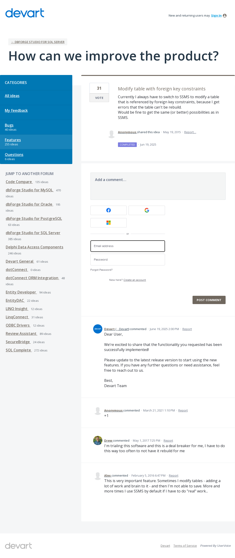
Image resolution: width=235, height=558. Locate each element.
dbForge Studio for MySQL (30, 190)
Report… (190, 132)
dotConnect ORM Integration (32, 277)
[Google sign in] (147, 210)
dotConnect (17, 269)
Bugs (9, 125)
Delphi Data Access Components (34, 247)
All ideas (12, 95)
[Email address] (127, 246)
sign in (216, 15)
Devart (165, 546)
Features (13, 139)
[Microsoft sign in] (108, 222)
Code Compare (19, 181)
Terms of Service (185, 546)
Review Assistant (21, 333)
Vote (99, 98)
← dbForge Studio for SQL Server (37, 42)
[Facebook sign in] (108, 210)
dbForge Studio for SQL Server (33, 232)
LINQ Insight (17, 308)
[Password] (127, 259)
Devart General (20, 261)
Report (187, 329)
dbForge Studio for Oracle (29, 204)
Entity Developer (21, 292)
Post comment (209, 300)
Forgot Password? (101, 270)
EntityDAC (15, 300)
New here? (127, 280)
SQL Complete (19, 350)
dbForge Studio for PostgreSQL (34, 218)
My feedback (16, 110)
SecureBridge (18, 341)
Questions (14, 154)
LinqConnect (17, 316)
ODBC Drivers (18, 325)
